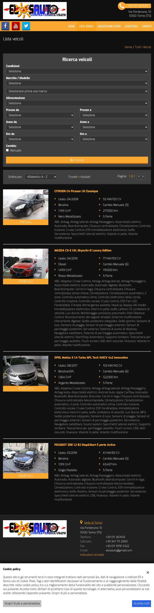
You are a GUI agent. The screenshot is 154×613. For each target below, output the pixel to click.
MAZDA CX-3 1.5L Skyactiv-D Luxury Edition (82, 250)
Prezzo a (85, 110)
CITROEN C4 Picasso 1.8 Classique (76, 191)
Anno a (84, 122)
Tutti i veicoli (143, 47)
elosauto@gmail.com (119, 550)
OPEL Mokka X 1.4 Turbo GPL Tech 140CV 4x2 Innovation (91, 358)
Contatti (147, 26)
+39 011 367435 (115, 537)
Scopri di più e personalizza (22, 603)
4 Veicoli (77, 160)
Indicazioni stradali (92, 555)
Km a (83, 134)
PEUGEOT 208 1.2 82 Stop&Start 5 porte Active (84, 445)
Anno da (11, 122)
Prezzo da (12, 110)
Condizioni (12, 66)
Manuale (15, 150)
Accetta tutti (141, 603)
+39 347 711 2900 (117, 541)
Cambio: (11, 146)
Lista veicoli (86, 26)
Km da (10, 134)
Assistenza (131, 26)
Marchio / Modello (18, 78)
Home (72, 26)
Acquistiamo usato (109, 26)
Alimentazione (15, 98)
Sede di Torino (93, 523)
